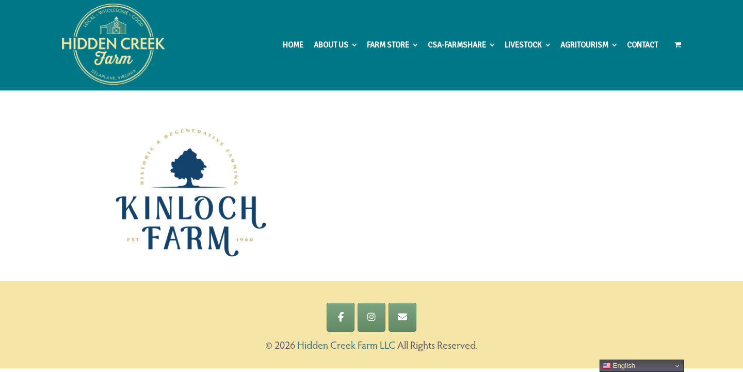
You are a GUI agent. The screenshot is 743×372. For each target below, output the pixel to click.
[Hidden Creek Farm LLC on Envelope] (402, 317)
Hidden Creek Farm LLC (346, 346)
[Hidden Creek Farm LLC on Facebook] (340, 317)
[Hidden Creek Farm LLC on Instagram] (371, 317)
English (619, 366)
